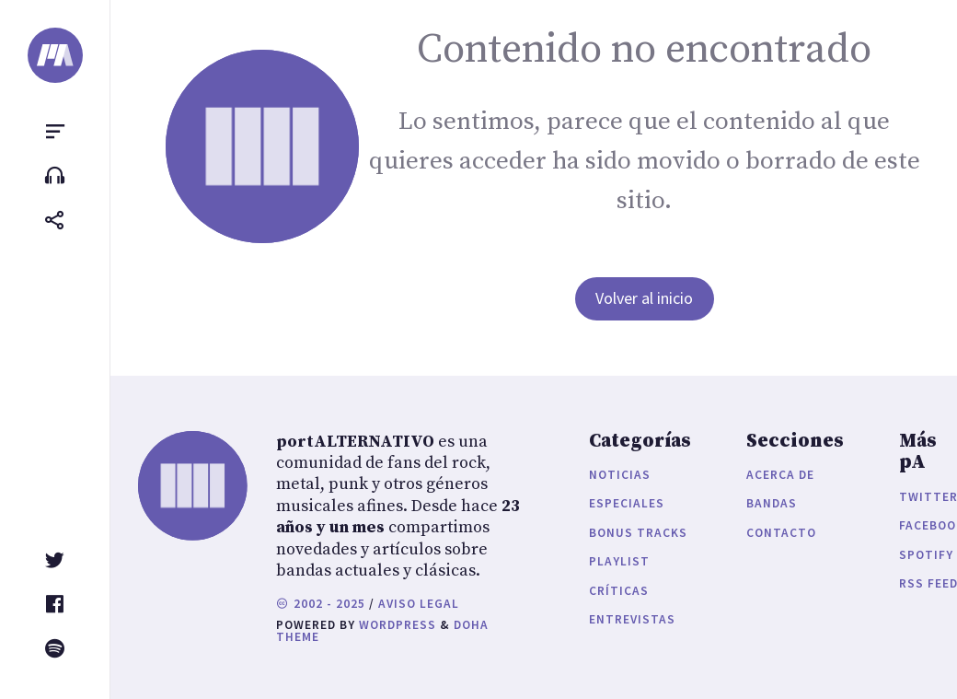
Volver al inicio (644, 298)
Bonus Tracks (638, 533)
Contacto (781, 533)
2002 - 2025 (320, 604)
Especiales (626, 503)
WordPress (397, 625)
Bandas (771, 503)
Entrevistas (632, 619)
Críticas (619, 591)
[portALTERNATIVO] (55, 55)
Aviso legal (418, 604)
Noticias (620, 475)
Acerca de (780, 475)
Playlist (619, 561)
